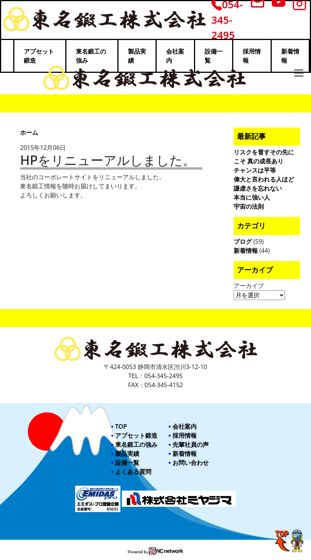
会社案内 (184, 426)
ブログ (243, 241)
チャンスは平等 (255, 170)
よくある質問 (133, 472)
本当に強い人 (252, 197)
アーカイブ (249, 286)
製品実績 (127, 453)
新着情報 (246, 250)
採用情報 (184, 435)
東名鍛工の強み (136, 444)
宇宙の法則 (249, 206)
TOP (121, 426)
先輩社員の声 (190, 444)
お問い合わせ (190, 462)
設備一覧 (127, 462)
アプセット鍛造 (136, 435)
